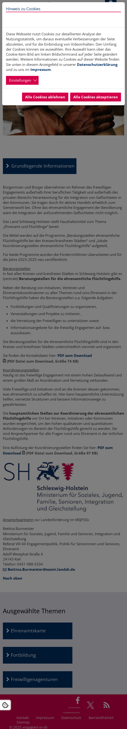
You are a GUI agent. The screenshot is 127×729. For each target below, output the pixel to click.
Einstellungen (20, 80)
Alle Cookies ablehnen (45, 97)
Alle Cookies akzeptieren (95, 97)
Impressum (40, 69)
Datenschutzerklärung (97, 64)
